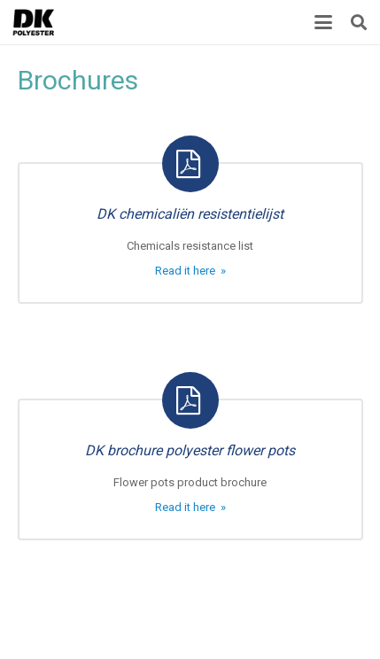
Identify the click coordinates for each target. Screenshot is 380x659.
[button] (324, 22)
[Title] (34, 22)
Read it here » (190, 270)
